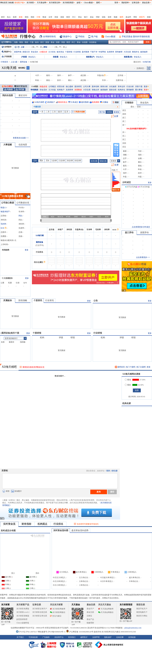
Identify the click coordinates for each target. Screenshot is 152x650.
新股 (20, 17)
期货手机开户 (141, 609)
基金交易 (90, 612)
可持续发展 (33, 637)
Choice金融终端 (22, 623)
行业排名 (58, 524)
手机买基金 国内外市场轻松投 (136, 36)
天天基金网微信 (105, 612)
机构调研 (95, 102)
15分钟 (62, 160)
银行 (86, 17)
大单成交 (74, 102)
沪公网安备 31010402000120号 (79, 632)
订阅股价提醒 (78, 112)
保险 (103, 17)
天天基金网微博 (105, 609)
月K (47, 160)
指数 (16, 42)
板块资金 (60, 52)
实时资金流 (9, 524)
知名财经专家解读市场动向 (88, 524)
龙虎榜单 (110, 52)
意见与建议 (55, 616)
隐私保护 (108, 637)
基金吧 (128, 17)
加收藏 (11, 3)
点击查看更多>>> (143, 257)
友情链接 (132, 637)
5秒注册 (114, 471)
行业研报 (77, 52)
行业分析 (130, 86)
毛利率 (3, 224)
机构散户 (60, 90)
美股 (56, 17)
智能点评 (95, 90)
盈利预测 (85, 52)
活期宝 (89, 616)
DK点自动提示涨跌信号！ (137, 129)
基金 (92, 17)
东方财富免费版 (22, 609)
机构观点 (42, 524)
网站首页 (4, 3)
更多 (146, 86)
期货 (68, 17)
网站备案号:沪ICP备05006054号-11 (52, 632)
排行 (42, 42)
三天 (54, 112)
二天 (47, 112)
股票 (15, 17)
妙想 (78, 3)
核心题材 (69, 86)
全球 (50, 17)
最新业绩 (112, 90)
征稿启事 (120, 637)
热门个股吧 (130, 367)
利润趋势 (5, 250)
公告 (95, 300)
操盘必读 (43, 86)
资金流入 (32, 57)
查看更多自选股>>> (21, 138)
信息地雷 (23, 144)
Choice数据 (110, 36)
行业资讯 (49, 300)
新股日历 (26, 52)
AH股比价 (43, 52)
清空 (112, 492)
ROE (3, 228)
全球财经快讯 (49, 36)
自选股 (85, 42)
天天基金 (75, 604)
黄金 (80, 17)
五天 (66, 112)
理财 (98, 17)
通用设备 (23, 62)
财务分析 (104, 86)
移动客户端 (19, 3)
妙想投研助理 (21, 619)
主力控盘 (52, 90)
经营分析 (60, 86)
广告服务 (46, 637)
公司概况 (52, 86)
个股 (31, 42)
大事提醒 (7, 144)
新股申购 (17, 52)
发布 (99, 492)
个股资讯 (38, 300)
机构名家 (126, 403)
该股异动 (144, 232)
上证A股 (14, 62)
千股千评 (93, 52)
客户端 (94, 36)
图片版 (102, 112)
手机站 (81, 36)
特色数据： (35, 90)
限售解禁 (119, 52)
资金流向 (34, 52)
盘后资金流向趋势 (79, 530)
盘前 (35, 112)
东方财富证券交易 (39, 616)
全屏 (116, 116)
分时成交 (126, 182)
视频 (115, 17)
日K (35, 160)
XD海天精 (40, 235)
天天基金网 (41, 3)
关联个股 (138, 86)
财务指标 (26, 524)
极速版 (116, 112)
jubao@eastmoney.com (132, 628)
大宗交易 (127, 52)
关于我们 (20, 637)
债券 (109, 17)
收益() (3, 207)
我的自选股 (7, 95)
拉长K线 (94, 161)
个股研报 (68, 52)
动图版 (109, 112)
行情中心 (7, 42)
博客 (135, 17)
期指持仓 (135, 52)
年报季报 (102, 52)
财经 (3, 17)
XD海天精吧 (39, 102)
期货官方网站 (141, 616)
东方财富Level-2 (22, 612)
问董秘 (105, 102)
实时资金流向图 (60, 530)
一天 (41, 112)
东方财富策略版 (22, 616)
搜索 (149, 17)
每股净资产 (5, 212)
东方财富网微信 (57, 612)
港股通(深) (128, 57)
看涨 (128, 380)
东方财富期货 (126, 604)
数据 (44, 17)
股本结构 (95, 86)
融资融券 (144, 52)
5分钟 (54, 160)
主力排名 (52, 52)
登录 (108, 471)
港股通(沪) (90, 57)
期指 (26, 17)
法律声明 (96, 637)
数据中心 (67, 36)
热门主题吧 (141, 367)
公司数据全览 (22, 203)
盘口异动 (129, 232)
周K (41, 160)
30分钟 (70, 160)
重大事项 (138, 90)
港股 (62, 17)
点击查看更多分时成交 (141, 227)
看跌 (128, 385)
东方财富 (5, 604)
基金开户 (90, 609)
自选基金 (93, 42)
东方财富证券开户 (39, 609)
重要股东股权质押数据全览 (33, 367)
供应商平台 (59, 637)
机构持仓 (121, 90)
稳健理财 (90, 623)
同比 (20, 216)
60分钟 (78, 160)
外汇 (74, 17)
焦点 (9, 17)
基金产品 (90, 619)
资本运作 (121, 86)
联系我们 (72, 637)
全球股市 (7, 47)
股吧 (121, 17)
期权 (32, 17)
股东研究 (78, 86)
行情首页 (4, 62)
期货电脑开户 (141, 612)
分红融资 (112, 86)
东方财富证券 (54, 3)
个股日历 (37, 107)
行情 (38, 17)
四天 (60, 112)
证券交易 (135, 3)
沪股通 (24, 57)
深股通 (55, 57)
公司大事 (86, 86)
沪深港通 (7, 56)
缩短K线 (103, 161)
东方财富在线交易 (39, 612)
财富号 (142, 17)
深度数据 (78, 90)
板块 (37, 42)
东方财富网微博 (57, 609)
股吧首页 (120, 367)
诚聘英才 (84, 637)
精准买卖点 (62, 102)
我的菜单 (125, 3)
